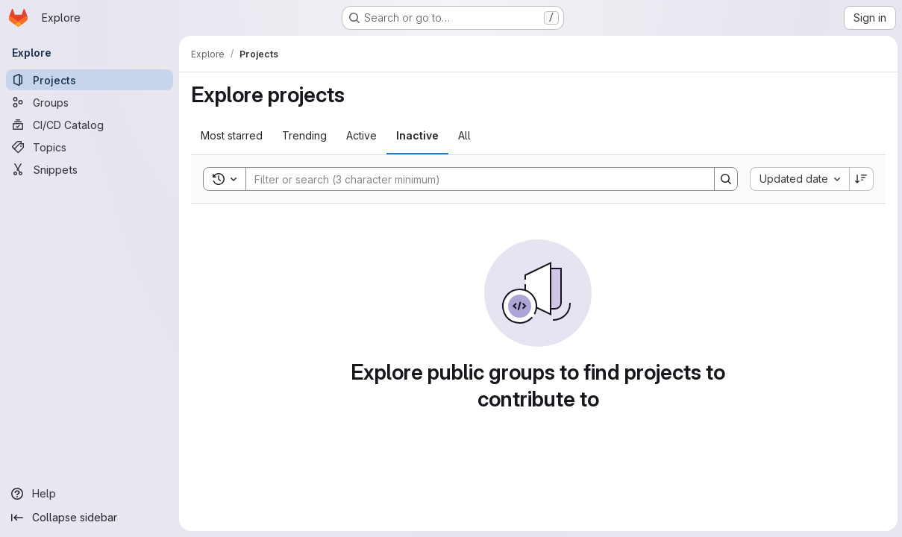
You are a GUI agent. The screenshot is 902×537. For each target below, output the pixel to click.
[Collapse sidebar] (89, 517)
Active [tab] (361, 135)
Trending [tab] (304, 135)
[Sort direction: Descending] (860, 179)
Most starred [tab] (232, 135)
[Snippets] (89, 169)
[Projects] (89, 79)
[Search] (471, 179)
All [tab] (464, 135)
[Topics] (89, 146)
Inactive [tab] (417, 135)
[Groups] (89, 102)
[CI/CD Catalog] (89, 124)
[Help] (89, 493)
